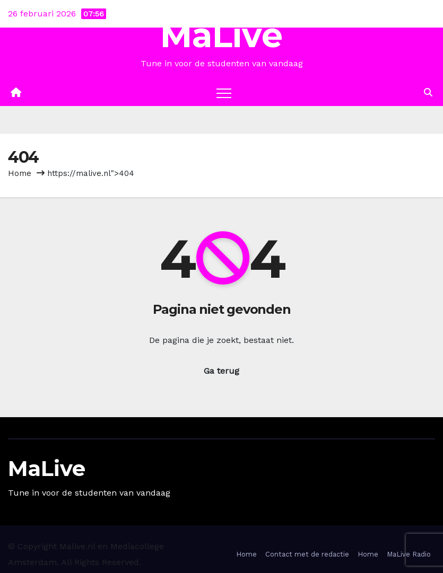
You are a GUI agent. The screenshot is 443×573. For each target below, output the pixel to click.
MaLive (221, 35)
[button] (428, 92)
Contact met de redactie (307, 554)
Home (19, 173)
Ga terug (221, 371)
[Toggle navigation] (224, 93)
